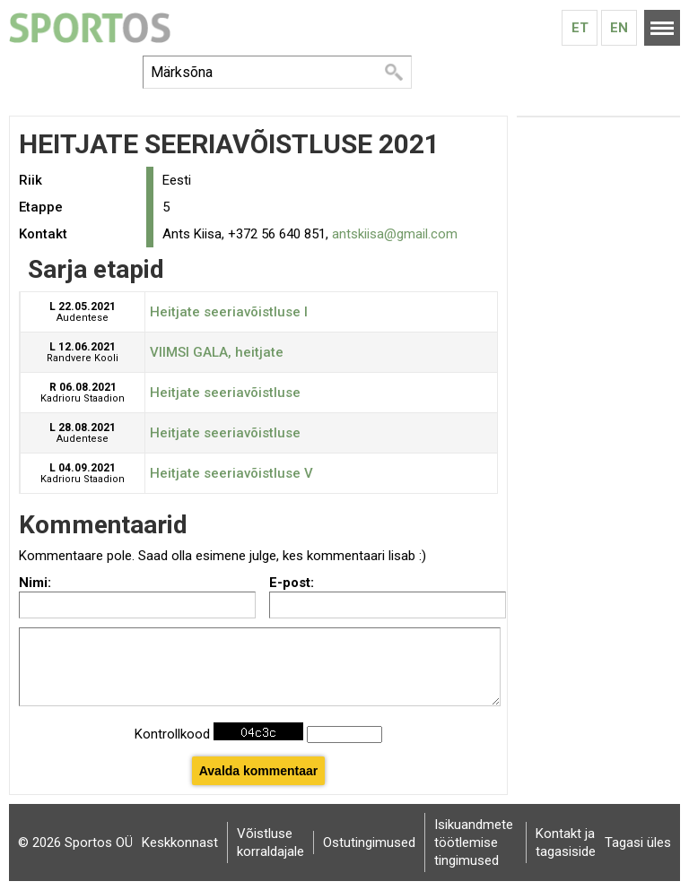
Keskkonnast (180, 842)
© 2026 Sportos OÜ (75, 842)
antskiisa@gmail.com (395, 234)
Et (580, 28)
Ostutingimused (369, 842)
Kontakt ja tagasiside (566, 842)
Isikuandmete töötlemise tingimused (473, 842)
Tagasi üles (638, 842)
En (619, 28)
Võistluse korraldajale (270, 842)
